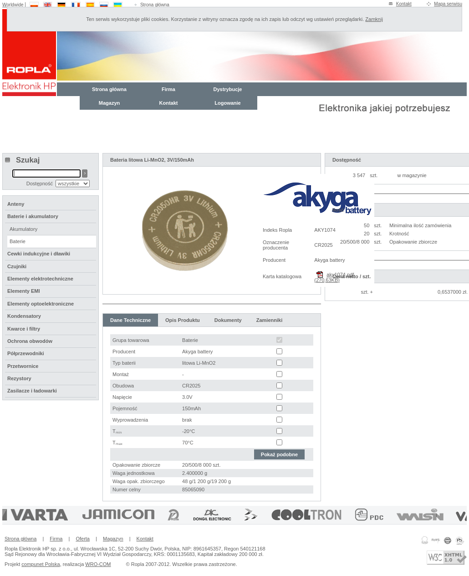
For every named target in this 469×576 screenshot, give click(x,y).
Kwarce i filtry (23, 328)
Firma (168, 89)
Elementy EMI (23, 291)
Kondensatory (24, 316)
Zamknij (374, 19)
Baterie (17, 241)
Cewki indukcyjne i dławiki (38, 253)
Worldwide (13, 4)
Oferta (83, 538)
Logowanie (227, 103)
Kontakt (404, 3)
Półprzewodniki (25, 353)
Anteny (15, 204)
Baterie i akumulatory (32, 216)
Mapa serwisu (448, 3)
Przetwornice (22, 366)
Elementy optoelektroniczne (40, 303)
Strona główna (154, 4)
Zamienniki (269, 320)
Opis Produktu (182, 320)
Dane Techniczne (130, 320)
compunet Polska (40, 564)
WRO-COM (98, 564)
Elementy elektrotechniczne (40, 278)
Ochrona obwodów (29, 341)
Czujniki (16, 266)
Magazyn (109, 103)
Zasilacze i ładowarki (32, 390)
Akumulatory (23, 229)
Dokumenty (228, 320)
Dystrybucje (228, 89)
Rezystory (19, 378)
